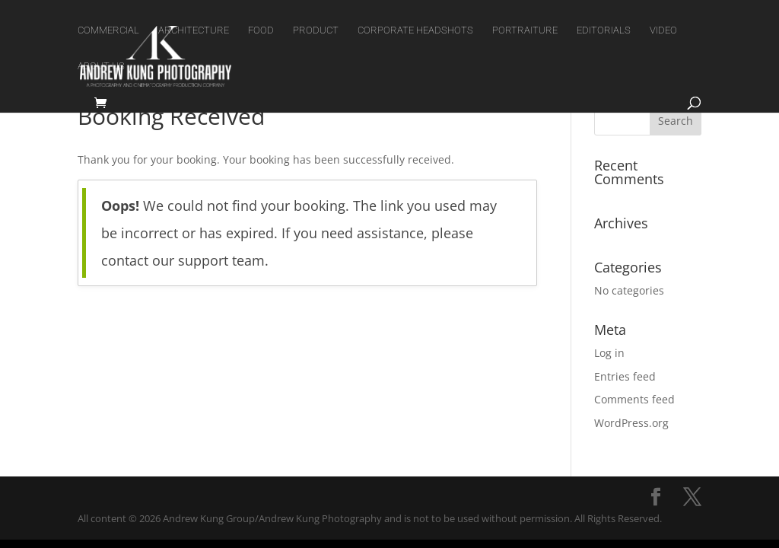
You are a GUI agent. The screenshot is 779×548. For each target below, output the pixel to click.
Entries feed (625, 376)
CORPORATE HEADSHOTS (415, 30)
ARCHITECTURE (193, 30)
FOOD (261, 30)
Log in (609, 353)
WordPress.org (631, 423)
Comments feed (634, 399)
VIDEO (663, 30)
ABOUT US (101, 66)
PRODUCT (316, 30)
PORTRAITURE (525, 30)
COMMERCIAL (108, 30)
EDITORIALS (604, 30)
